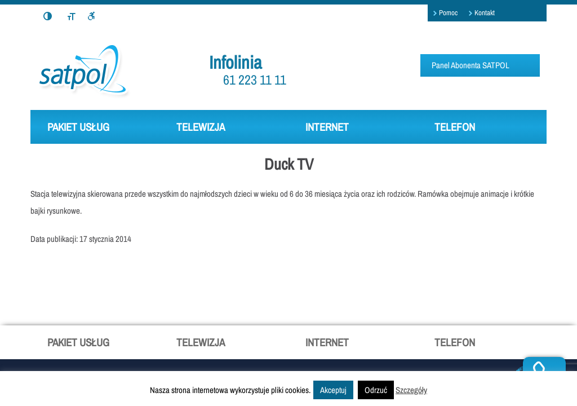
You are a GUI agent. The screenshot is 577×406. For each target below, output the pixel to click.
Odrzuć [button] (376, 390)
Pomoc (448, 12)
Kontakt (484, 12)
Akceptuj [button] (333, 390)
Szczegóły (411, 390)
